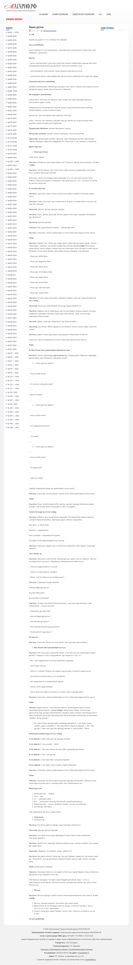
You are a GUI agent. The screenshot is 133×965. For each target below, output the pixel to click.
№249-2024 (12, 236)
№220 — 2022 (13, 353)
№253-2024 (12, 220)
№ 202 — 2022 (13, 420)
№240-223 (12, 275)
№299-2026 (12, 40)
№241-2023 (12, 267)
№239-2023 (12, 279)
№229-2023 (12, 322)
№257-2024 (12, 204)
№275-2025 (12, 134)
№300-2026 (12, 36)
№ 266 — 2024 (13, 169)
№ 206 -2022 (12, 404)
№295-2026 (12, 56)
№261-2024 (12, 189)
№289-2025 (12, 79)
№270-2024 (12, 154)
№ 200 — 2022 (13, 424)
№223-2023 (12, 341)
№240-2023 (12, 271)
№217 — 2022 (13, 361)
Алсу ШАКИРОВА (38, 919)
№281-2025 (12, 111)
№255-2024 (12, 212)
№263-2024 (12, 181)
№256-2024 (12, 208)
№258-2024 (12, 201)
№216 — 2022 (13, 369)
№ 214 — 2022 (13, 377)
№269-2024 (12, 157)
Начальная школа (49, 31)
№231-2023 (12, 310)
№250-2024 (12, 232)
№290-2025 (12, 75)
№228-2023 (12, 326)
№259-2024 (12, 197)
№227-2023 (12, 318)
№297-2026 (12, 48)
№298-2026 (12, 44)
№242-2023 (12, 263)
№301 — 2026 (13, 32)
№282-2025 (12, 107)
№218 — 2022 (13, 365)
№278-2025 (12, 122)
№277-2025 (12, 126)
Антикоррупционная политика (80, 949)
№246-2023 (12, 247)
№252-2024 (12, 224)
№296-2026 (12, 52)
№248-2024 (12, 240)
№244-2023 (12, 255)
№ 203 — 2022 (13, 416)
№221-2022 (12, 349)
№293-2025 (12, 64)
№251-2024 (12, 228)
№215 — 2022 (13, 373)
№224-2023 (12, 337)
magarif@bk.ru (83, 953)
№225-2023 (12, 334)
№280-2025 (12, 114)
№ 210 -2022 (12, 392)
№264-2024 (12, 177)
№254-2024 (12, 216)
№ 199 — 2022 (13, 427)
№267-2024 (12, 165)
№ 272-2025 (12, 150)
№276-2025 (12, 130)
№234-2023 (12, 298)
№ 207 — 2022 (13, 400)
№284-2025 (12, 99)
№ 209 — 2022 (13, 396)
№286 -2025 (12, 91)
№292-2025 (12, 67)
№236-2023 (12, 291)
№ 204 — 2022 (13, 412)
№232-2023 (12, 306)
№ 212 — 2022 (13, 384)
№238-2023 (12, 283)
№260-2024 (12, 193)
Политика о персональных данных (54, 949)
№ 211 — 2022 (13, 388)
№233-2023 (12, 302)
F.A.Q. (100, 14)
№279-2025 (12, 118)
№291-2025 (12, 71)
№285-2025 (12, 95)
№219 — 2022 (13, 357)
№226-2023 (12, 330)
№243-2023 (12, 259)
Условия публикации (60, 14)
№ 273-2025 (12, 142)
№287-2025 (12, 87)
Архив (109, 14)
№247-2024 (12, 244)
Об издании (43, 14)
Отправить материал (14, 19)
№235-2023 (12, 294)
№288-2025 (12, 83)
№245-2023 (12, 251)
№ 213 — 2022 (13, 381)
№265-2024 (12, 173)
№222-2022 (12, 345)
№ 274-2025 (12, 138)
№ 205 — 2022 (13, 408)
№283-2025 (12, 103)
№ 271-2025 (12, 146)
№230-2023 (12, 314)
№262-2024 (12, 185)
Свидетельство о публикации (83, 14)
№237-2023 (12, 287)
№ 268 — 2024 (13, 161)
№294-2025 (12, 60)
